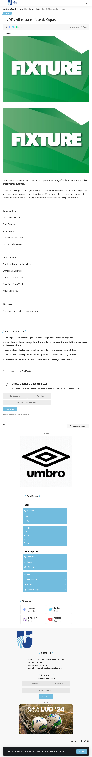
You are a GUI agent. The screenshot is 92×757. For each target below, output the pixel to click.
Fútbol (7, 14)
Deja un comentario (78, 426)
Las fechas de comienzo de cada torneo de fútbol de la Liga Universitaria (38, 359)
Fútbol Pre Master (23, 371)
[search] (87, 3)
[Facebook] (33, 609)
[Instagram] (33, 619)
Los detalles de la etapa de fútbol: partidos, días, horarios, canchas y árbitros (40, 350)
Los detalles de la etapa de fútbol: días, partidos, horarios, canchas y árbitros (40, 354)
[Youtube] (59, 619)
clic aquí (34, 311)
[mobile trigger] (5, 3)
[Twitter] (59, 609)
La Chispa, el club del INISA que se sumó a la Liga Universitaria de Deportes (39, 337)
